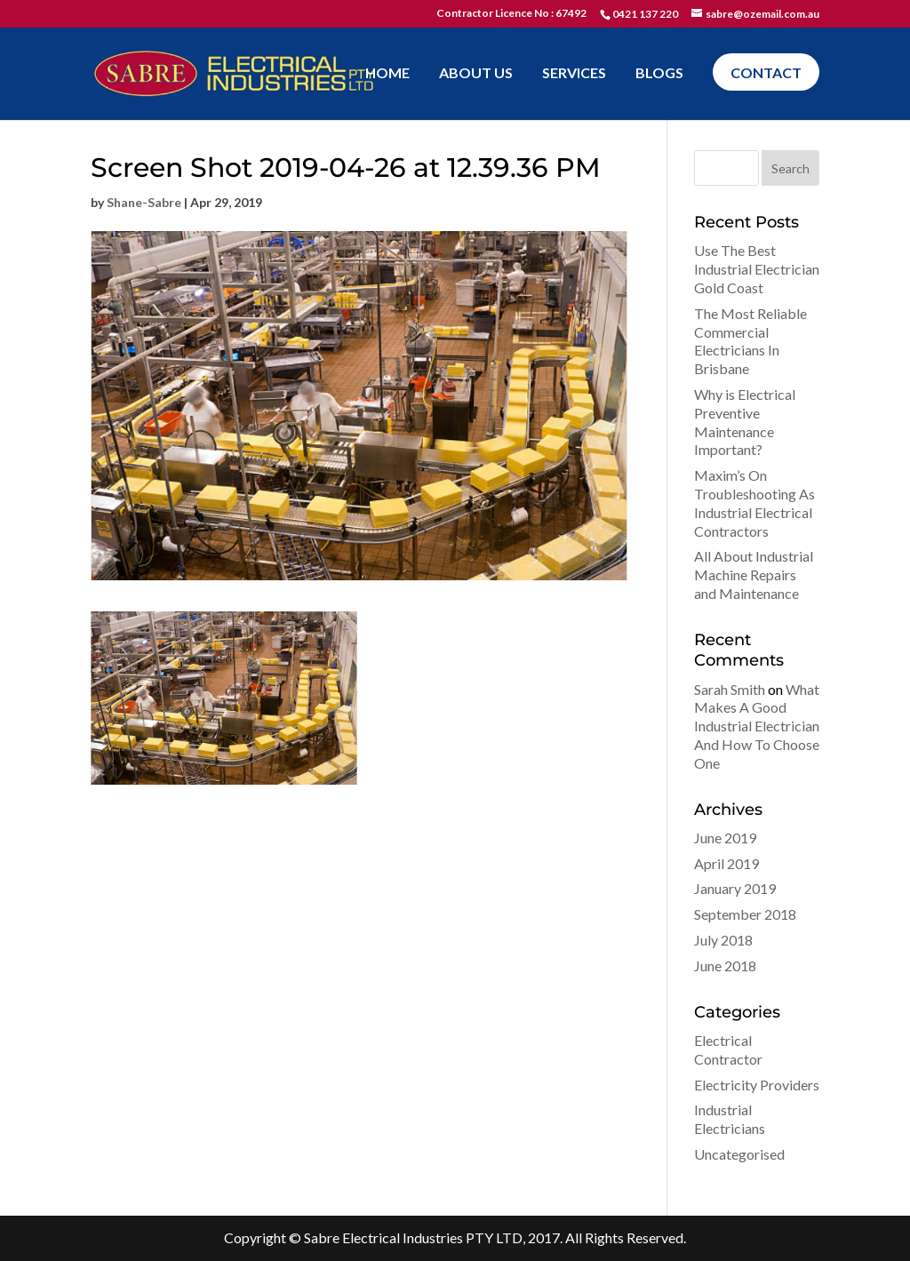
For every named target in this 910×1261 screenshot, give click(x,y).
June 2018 (725, 965)
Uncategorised (739, 1153)
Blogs (659, 74)
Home (387, 74)
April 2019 (726, 863)
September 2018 (745, 914)
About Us (476, 74)
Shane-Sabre (144, 202)
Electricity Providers (756, 1084)
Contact (766, 72)
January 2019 (735, 888)
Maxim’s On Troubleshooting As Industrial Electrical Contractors (754, 503)
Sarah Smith (729, 689)
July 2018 (723, 939)
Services (574, 74)
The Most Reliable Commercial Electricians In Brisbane (750, 341)
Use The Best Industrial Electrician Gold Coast (756, 269)
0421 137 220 (645, 13)
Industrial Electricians (729, 1119)
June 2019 (725, 837)
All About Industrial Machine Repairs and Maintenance (753, 574)
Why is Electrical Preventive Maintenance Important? (744, 422)
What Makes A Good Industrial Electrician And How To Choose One (756, 726)
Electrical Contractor (728, 1049)
